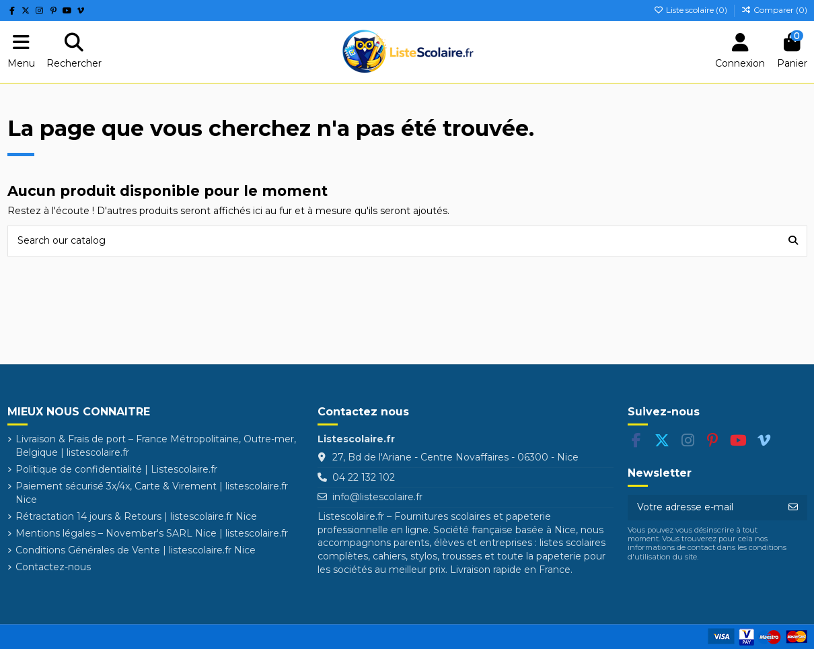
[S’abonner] (793, 507)
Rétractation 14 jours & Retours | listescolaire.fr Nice (136, 516)
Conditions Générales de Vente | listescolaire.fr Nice (135, 550)
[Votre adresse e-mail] (704, 507)
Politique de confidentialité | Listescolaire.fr (116, 469)
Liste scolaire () (691, 10)
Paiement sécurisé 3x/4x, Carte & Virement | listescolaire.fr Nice (151, 493)
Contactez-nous (53, 567)
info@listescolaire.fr (377, 497)
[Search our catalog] (793, 241)
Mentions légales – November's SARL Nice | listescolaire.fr (151, 533)
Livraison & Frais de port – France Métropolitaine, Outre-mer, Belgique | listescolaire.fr (155, 445)
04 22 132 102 (363, 477)
